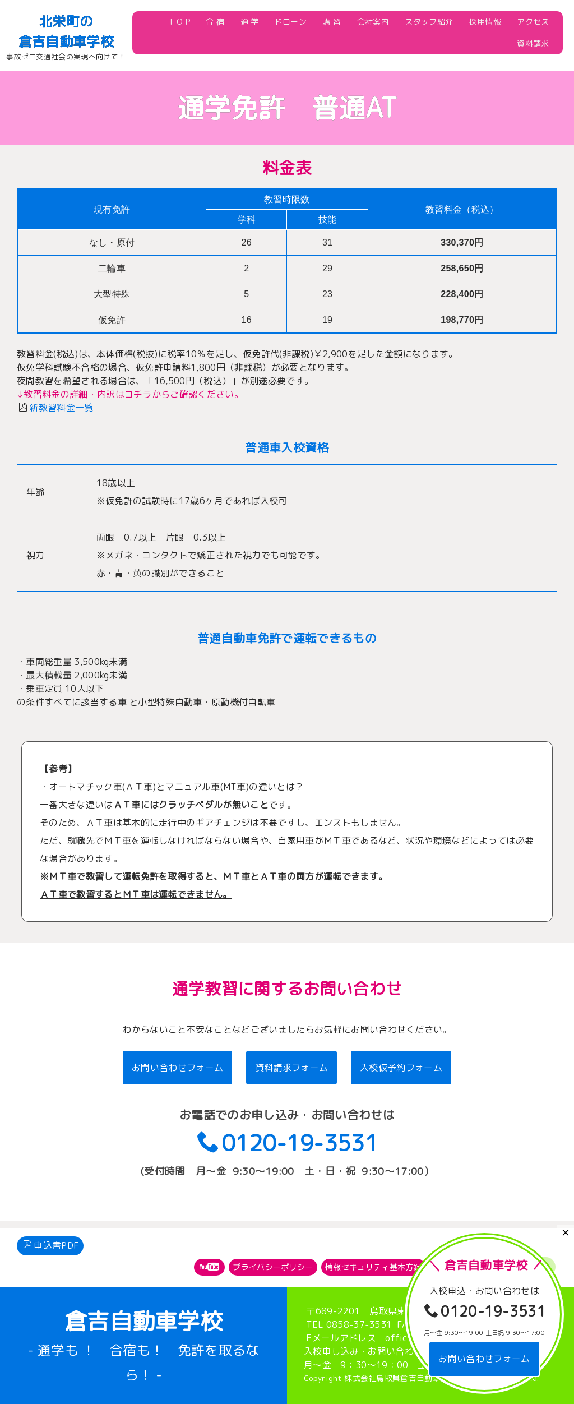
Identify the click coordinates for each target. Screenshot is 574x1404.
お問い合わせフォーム (177, 1067)
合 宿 (215, 21)
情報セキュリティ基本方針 (373, 1259)
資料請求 (533, 43)
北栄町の (66, 21)
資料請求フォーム (291, 1067)
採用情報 (485, 21)
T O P (179, 21)
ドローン (291, 21)
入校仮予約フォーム (401, 1067)
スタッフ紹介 (429, 21)
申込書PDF (51, 1238)
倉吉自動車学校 (66, 41)
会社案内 (373, 21)
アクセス (533, 21)
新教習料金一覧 (61, 407)
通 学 (249, 21)
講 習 (331, 21)
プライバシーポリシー (273, 1259)
